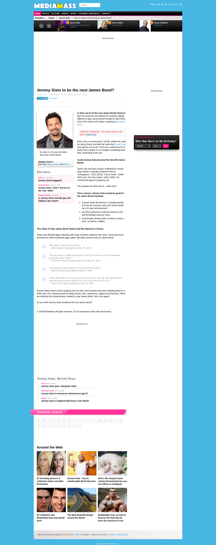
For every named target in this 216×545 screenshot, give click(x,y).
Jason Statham (161, 23)
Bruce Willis (117, 23)
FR (162, 4)
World (65, 14)
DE (169, 4)
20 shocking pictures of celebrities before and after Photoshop (50, 481)
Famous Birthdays (144, 138)
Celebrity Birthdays (89, 14)
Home (37, 14)
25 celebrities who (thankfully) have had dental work (50, 518)
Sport (73, 14)
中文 (180, 4)
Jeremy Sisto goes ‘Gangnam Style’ (59, 386)
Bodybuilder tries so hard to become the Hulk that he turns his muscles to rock (112, 518)
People (45, 14)
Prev (41, 26)
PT (176, 4)
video (66, 164)
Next (48, 26)
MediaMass (40, 18)
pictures (56, 164)
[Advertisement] (108, 61)
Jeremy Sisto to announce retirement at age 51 (64, 393)
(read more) (90, 134)
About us (78, 535)
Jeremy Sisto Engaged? (50, 180)
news (49, 164)
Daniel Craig (120, 144)
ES (166, 4)
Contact (106, 14)
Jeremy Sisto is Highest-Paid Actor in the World (65, 401)
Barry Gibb (75, 23)
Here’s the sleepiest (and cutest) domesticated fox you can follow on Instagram (112, 481)
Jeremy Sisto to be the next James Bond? (75, 90)
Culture (55, 14)
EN (159, 4)
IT (173, 4)
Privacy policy (122, 535)
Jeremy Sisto (64, 18)
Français (53, 98)
